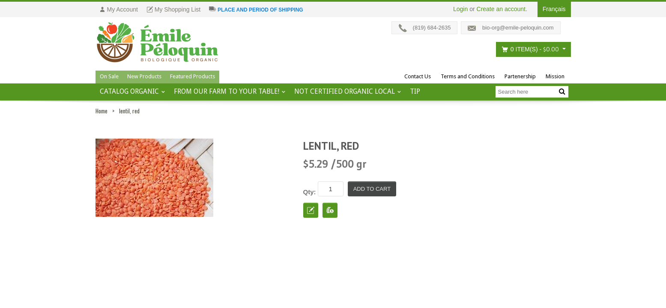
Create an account (501, 9)
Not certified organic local (344, 91)
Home (102, 111)
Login (460, 9)
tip (415, 91)
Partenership (520, 76)
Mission (555, 76)
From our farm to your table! (226, 91)
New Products (144, 76)
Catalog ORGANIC (129, 91)
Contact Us (417, 76)
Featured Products (192, 76)
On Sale (109, 76)
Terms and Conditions (468, 76)
